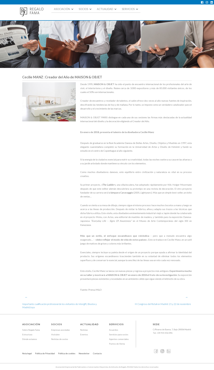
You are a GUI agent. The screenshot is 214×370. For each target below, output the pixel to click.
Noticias (84, 330)
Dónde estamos (29, 339)
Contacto (97, 353)
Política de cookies (66, 353)
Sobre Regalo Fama (31, 330)
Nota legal (27, 353)
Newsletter (84, 353)
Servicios (130, 9)
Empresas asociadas (60, 330)
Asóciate (55, 334)
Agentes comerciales (119, 339)
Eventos (84, 334)
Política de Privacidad (45, 353)
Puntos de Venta (117, 343)
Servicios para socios (118, 334)
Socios (85, 9)
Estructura (27, 334)
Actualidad (107, 9)
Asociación (64, 9)
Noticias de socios (59, 339)
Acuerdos (113, 330)
